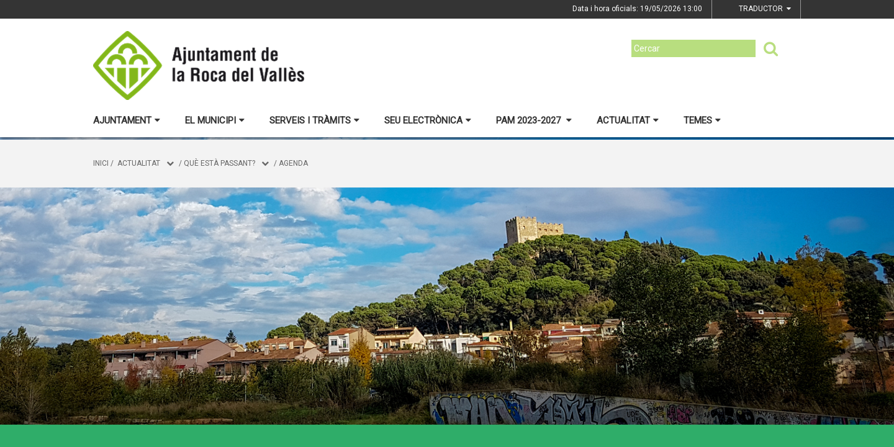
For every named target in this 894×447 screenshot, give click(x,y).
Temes (702, 120)
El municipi (215, 120)
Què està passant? (219, 163)
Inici (101, 163)
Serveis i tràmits (314, 120)
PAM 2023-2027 (534, 120)
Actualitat (628, 120)
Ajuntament (126, 120)
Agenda (293, 163)
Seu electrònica (427, 120)
